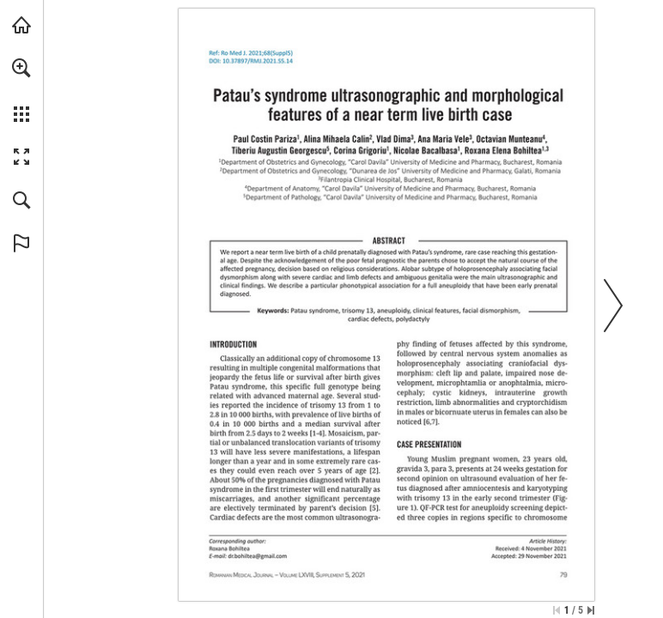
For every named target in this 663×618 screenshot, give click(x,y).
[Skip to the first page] (556, 610)
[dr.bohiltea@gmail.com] (258, 556)
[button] (21, 67)
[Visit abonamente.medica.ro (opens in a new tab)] (21, 24)
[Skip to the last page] (590, 610)
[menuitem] (21, 90)
